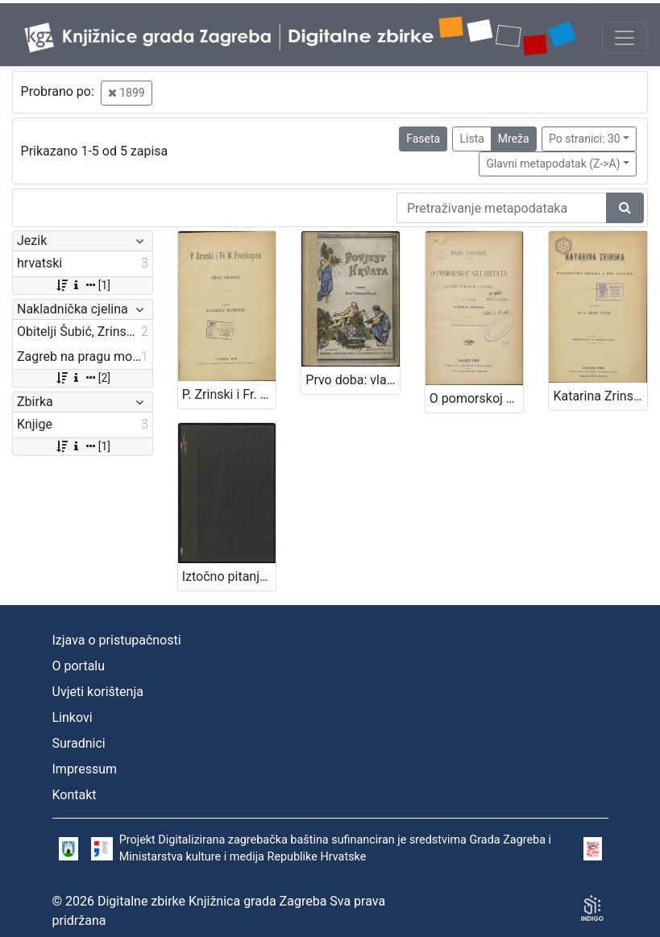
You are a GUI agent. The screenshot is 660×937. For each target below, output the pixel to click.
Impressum (85, 769)
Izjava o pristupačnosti (116, 640)
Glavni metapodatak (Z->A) (553, 163)
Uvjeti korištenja (97, 691)
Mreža (513, 138)
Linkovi (72, 717)
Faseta (423, 138)
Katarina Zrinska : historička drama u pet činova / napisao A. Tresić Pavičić (600, 396)
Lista (471, 138)
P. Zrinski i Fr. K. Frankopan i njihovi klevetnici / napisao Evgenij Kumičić (229, 394)
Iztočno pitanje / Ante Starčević (229, 576)
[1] (82, 285)
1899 (126, 92)
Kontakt (74, 794)
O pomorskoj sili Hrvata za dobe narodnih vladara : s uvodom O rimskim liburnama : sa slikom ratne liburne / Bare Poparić (477, 398)
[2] (82, 377)
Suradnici (79, 743)
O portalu (79, 666)
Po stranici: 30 (585, 138)
